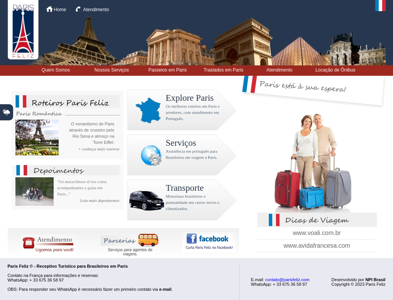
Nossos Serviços (111, 70)
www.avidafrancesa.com (316, 245)
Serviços (181, 143)
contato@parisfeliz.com (287, 279)
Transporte (185, 188)
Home (60, 9)
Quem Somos (56, 70)
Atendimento (96, 9)
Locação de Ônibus (335, 70)
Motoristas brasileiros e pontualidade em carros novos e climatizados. (192, 202)
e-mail (165, 289)
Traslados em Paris (223, 70)
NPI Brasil (375, 279)
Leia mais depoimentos (99, 200)
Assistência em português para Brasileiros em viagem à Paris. (192, 154)
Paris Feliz (23, 30)
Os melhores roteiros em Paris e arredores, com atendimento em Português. (193, 112)
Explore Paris (190, 98)
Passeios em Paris (167, 70)
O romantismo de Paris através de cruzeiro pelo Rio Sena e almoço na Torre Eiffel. (91, 133)
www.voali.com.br (317, 233)
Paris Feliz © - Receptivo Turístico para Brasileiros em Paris (68, 266)
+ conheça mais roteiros (98, 149)
